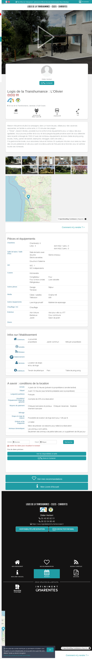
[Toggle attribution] (87, 219)
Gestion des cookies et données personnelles (17, 655)
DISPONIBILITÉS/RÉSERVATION (34, 529)
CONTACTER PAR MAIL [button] (65, 529)
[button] (49, 83)
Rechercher (71, 442)
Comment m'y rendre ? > (75, 227)
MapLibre (83, 219)
